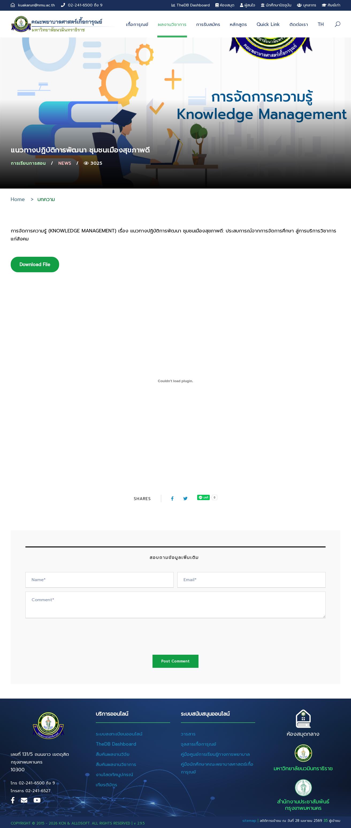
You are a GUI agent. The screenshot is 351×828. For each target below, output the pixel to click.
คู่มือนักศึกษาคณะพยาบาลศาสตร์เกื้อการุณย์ (217, 768)
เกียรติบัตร (106, 784)
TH (321, 24)
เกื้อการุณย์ (137, 24)
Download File (35, 264)
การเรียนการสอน (28, 163)
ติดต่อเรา (298, 24)
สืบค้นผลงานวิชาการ (116, 764)
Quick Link (268, 24)
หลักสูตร (238, 24)
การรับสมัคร (208, 24)
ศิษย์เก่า (331, 5)
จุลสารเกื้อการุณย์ (198, 744)
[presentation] (66, 632)
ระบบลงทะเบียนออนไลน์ (119, 733)
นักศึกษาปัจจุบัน (276, 5)
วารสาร (188, 733)
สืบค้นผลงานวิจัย (112, 754)
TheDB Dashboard (190, 5)
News (64, 163)
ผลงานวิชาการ (172, 24)
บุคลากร (306, 5)
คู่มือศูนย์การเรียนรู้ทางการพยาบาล (215, 754)
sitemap (249, 820)
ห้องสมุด (224, 5)
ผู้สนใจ (247, 5)
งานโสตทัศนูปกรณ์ (114, 774)
